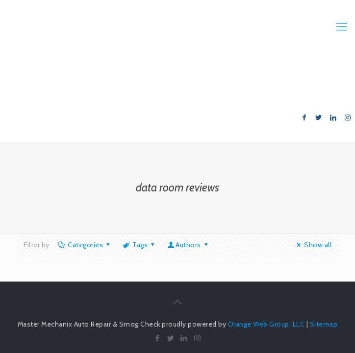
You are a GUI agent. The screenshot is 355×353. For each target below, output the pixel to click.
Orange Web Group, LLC (266, 324)
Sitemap (324, 324)
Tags (139, 244)
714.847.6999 (317, 77)
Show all (312, 244)
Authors (188, 244)
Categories (85, 244)
